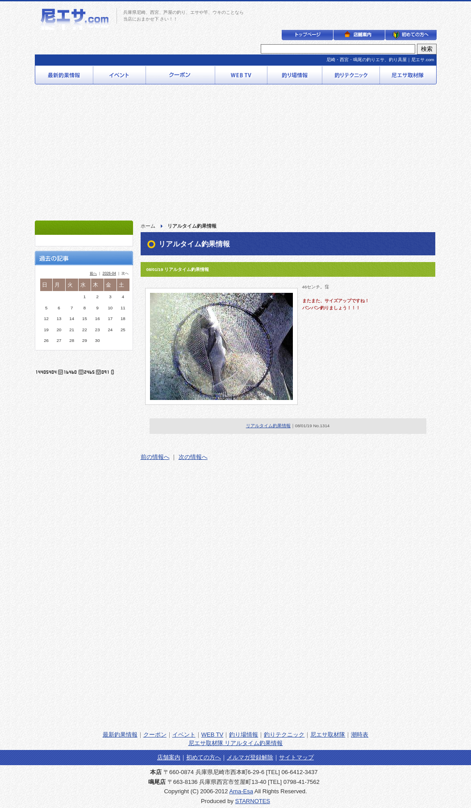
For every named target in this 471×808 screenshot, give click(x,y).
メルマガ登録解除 (250, 757)
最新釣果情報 (120, 734)
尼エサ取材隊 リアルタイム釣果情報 (235, 743)
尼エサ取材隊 (327, 734)
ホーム (148, 226)
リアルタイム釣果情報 (268, 425)
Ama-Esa (241, 791)
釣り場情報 (243, 734)
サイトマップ (296, 757)
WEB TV (212, 734)
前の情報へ (155, 457)
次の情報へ (193, 457)
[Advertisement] (235, 153)
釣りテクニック (284, 734)
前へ (93, 273)
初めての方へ (203, 757)
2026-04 (109, 273)
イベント (184, 734)
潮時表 (359, 734)
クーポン (155, 734)
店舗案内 (168, 757)
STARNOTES (253, 801)
